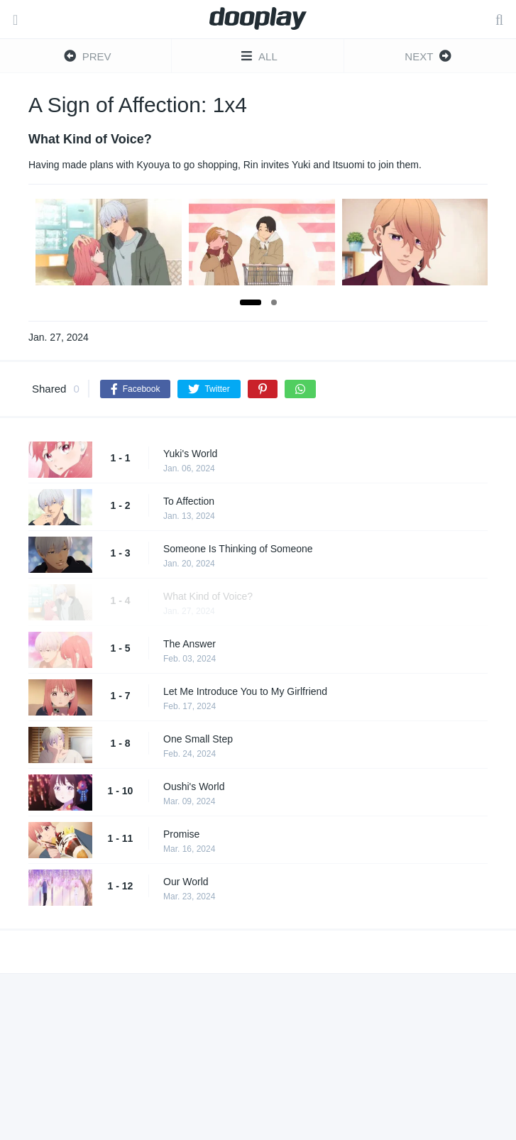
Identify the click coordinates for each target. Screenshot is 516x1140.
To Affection (188, 501)
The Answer (189, 644)
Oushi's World (193, 786)
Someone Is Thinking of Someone (238, 548)
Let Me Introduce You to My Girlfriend (245, 691)
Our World (186, 881)
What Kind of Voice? (208, 596)
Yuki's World (190, 453)
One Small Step (198, 739)
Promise (181, 834)
